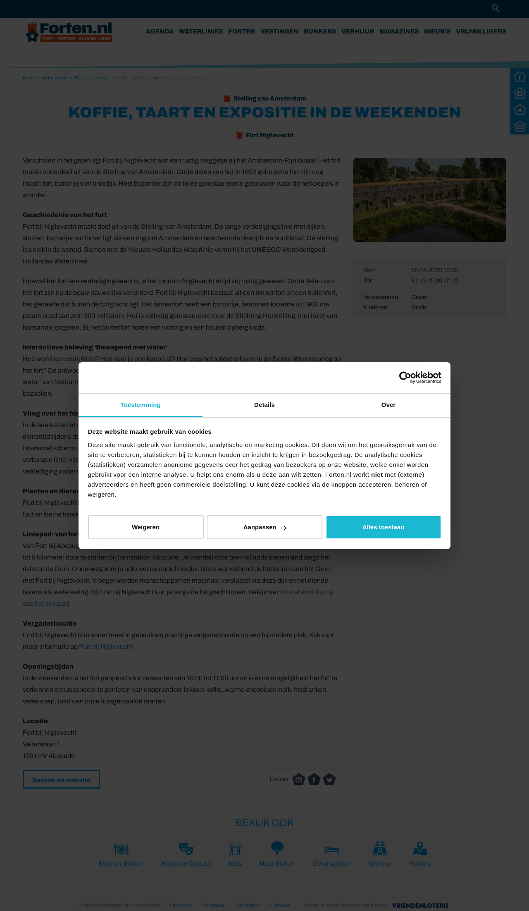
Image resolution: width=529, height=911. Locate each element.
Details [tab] (264, 404)
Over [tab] (388, 404)
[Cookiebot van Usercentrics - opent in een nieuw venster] (405, 377)
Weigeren (146, 527)
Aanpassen (264, 527)
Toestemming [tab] (140, 404)
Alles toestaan (383, 527)
